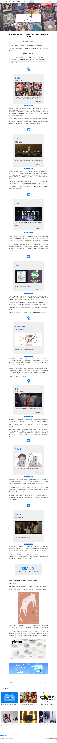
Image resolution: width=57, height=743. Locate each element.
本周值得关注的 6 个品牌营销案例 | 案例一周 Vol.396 (28, 705)
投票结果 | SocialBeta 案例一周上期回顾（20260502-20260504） (8, 705)
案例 (15, 676)
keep (26, 676)
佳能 (44, 676)
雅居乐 (40, 676)
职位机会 (24, 1)
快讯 (10, 1)
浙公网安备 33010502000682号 (51, 738)
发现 (14, 1)
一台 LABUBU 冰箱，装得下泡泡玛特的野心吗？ (9, 725)
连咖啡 (30, 676)
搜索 (50, 1)
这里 (14, 50)
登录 (55, 1)
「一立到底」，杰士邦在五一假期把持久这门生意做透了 (47, 705)
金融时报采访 (23, 244)
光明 (33, 676)
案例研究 (19, 1)
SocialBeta (26, 41)
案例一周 (11, 676)
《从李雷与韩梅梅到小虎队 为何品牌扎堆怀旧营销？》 (37, 368)
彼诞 (10, 678)
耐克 (37, 676)
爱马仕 (19, 676)
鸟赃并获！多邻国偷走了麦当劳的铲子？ (28, 724)
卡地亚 (23, 676)
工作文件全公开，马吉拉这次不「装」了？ (47, 724)
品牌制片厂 (11, 171)
